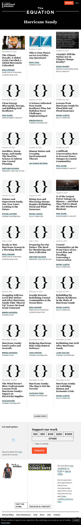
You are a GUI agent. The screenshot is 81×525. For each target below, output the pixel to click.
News (42, 515)
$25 (35, 434)
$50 (42, 434)
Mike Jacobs (7, 115)
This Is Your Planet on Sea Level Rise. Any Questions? (39, 55)
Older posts (40, 416)
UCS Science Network (38, 163)
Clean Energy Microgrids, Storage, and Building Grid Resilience (13, 107)
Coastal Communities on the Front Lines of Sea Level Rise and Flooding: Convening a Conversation (67, 252)
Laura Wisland (62, 353)
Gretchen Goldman (10, 168)
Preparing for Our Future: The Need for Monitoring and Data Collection (40, 248)
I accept (76, 520)
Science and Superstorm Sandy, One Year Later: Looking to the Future (12, 204)
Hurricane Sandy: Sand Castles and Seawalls (11, 346)
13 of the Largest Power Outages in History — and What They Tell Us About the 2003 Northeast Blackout (67, 202)
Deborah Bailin (36, 120)
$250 (59, 434)
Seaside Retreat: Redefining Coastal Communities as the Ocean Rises (40, 299)
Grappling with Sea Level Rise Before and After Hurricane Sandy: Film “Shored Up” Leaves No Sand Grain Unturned (13, 301)
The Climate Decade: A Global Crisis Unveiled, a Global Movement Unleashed (12, 60)
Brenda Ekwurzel (10, 312)
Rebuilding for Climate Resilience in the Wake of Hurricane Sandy (66, 299)
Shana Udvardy (62, 66)
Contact (57, 515)
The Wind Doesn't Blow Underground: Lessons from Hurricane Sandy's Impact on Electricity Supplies (13, 390)
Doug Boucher (8, 401)
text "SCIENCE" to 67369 (65, 468)
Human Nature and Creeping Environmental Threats (39, 155)
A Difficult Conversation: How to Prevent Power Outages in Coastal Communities (67, 156)
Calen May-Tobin (36, 393)
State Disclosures (23, 515)
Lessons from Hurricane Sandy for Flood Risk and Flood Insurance (67, 107)
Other (53, 438)
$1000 (68, 434)
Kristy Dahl (34, 62)
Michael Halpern (9, 214)
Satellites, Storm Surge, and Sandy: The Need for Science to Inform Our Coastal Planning (12, 157)
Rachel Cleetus (63, 115)
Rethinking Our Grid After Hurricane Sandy (67, 346)
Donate (69, 3)
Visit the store (20, 505)
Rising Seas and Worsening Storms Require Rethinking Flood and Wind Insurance (40, 204)
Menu (77, 3)
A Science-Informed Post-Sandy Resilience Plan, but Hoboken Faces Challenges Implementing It (40, 109)
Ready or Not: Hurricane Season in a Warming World (13, 247)
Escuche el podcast (40, 507)
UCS (20, 452)
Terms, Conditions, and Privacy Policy (65, 499)
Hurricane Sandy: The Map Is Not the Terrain (39, 386)
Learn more (5, 523)
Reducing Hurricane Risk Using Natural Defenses (40, 346)
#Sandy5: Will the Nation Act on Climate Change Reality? (65, 58)
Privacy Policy (8, 515)
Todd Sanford (35, 353)
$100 (50, 434)
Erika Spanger (8, 70)
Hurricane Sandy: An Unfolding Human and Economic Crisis (65, 387)
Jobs (49, 515)
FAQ (35, 515)
